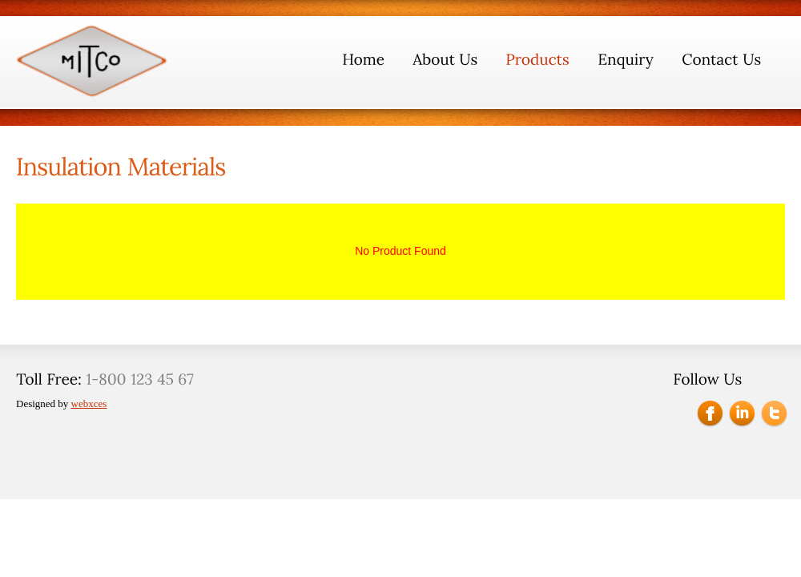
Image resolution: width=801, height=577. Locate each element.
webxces (89, 403)
